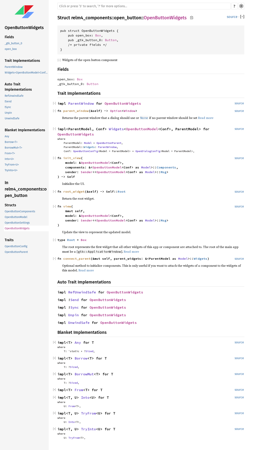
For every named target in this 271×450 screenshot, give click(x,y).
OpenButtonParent (16, 252)
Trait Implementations (22, 60)
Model (88, 143)
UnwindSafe (12, 118)
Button (111, 40)
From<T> (10, 153)
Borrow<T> (11, 142)
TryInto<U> (11, 170)
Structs (10, 205)
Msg (163, 172)
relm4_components (91, 17)
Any (7, 136)
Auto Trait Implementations (18, 87)
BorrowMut (84, 374)
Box (98, 35)
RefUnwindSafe (14, 95)
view (67, 206)
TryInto (88, 429)
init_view (72, 158)
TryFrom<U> (12, 164)
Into (85, 397)
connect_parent (77, 258)
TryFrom (88, 413)
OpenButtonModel (16, 217)
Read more (205, 118)
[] (242, 17)
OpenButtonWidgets (24, 27)
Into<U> (9, 159)
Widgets (116, 129)
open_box (11, 49)
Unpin (8, 112)
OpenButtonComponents (20, 211)
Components (166, 167)
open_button (127, 17)
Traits (9, 240)
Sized (89, 351)
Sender (86, 172)
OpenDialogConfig (147, 151)
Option (116, 111)
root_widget (74, 191)
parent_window (76, 111)
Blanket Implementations (25, 130)
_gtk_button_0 (13, 43)
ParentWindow (14, 67)
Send (74, 300)
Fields (9, 37)
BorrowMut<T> (13, 147)
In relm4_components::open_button (26, 189)
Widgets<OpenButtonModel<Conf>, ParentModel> (27, 72)
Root (122, 191)
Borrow (81, 358)
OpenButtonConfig (16, 246)
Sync (74, 307)
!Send (8, 101)
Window (129, 111)
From (79, 390)
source (232, 17)
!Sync (8, 107)
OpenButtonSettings (17, 222)
